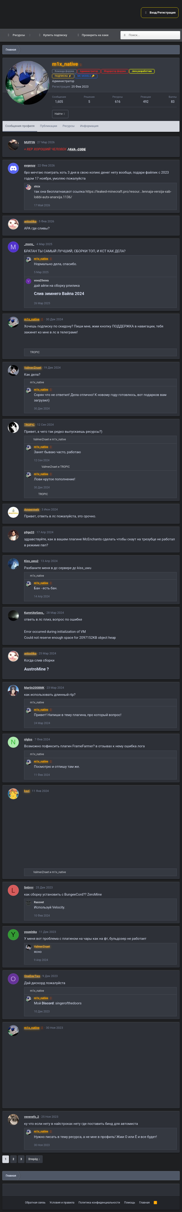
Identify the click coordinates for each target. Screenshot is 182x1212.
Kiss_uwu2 (31, 561)
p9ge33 (29, 532)
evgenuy (29, 165)
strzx (37, 186)
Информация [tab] (89, 126)
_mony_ (29, 244)
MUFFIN (29, 142)
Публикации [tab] (48, 126)
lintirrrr (29, 887)
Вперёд (33, 1159)
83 (173, 101)
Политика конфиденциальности (99, 1202)
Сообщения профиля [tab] (19, 126)
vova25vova (41, 280)
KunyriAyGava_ (34, 612)
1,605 (59, 101)
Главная (144, 1202)
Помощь (129, 1202)
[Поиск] (154, 35)
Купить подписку (55, 35)
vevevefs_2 (31, 1116)
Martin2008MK (34, 687)
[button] (29, 35)
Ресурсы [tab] (69, 126)
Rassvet (39, 902)
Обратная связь (35, 1202)
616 (117, 101)
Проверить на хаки (95, 35)
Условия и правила (62, 1202)
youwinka (30, 932)
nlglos (28, 739)
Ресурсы (18, 35)
